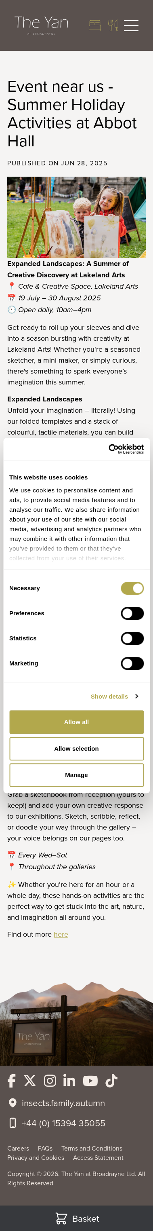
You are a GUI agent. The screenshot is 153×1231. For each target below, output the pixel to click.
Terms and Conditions (91, 1148)
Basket (76, 1218)
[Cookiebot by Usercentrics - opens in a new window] (109, 449)
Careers (19, 1148)
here (61, 934)
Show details (109, 696)
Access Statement (98, 1157)
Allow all (76, 721)
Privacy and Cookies (36, 1157)
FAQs (46, 1148)
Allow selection (76, 748)
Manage (76, 774)
